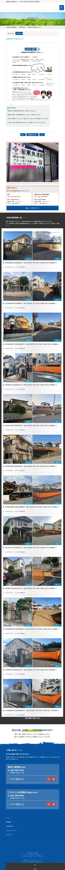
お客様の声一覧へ (32, 134)
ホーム (7, 818)
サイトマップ (9, 834)
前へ (23, 134)
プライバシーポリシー (11, 830)
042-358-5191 (17, 770)
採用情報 (8, 822)
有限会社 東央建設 (22, 8)
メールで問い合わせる (32, 208)
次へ (42, 134)
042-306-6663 (17, 795)
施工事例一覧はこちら (32, 718)
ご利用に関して (10, 826)
